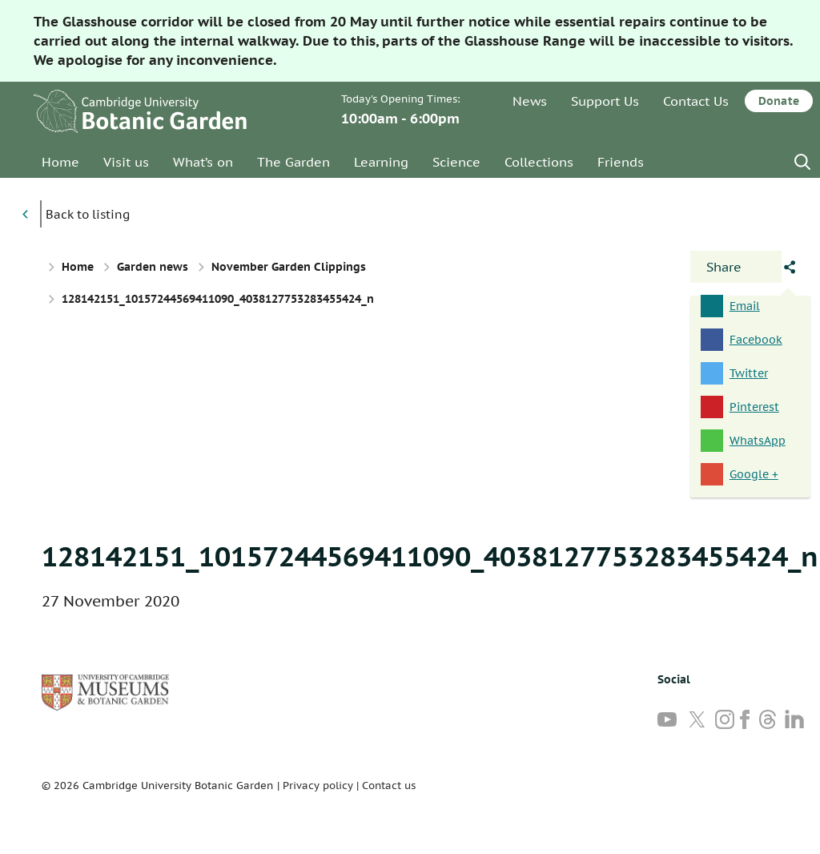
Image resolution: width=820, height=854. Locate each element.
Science (456, 162)
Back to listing (88, 214)
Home (60, 162)
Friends (620, 162)
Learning (381, 162)
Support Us (605, 101)
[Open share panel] (736, 267)
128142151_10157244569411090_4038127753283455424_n (430, 556)
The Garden (293, 162)
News (529, 101)
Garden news (152, 267)
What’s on (203, 162)
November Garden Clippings (288, 267)
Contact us (389, 785)
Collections (538, 162)
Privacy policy (318, 785)
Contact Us (696, 101)
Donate (778, 101)
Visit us (126, 162)
